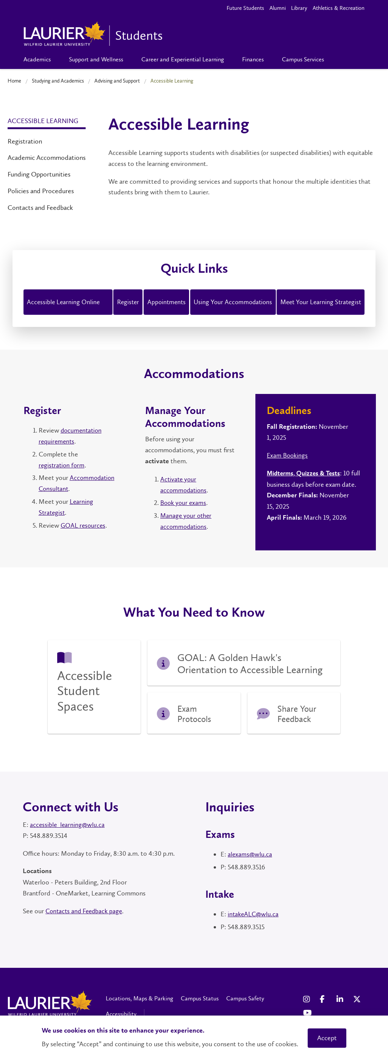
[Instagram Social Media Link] (307, 998)
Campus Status (200, 996)
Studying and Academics (58, 80)
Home (14, 80)
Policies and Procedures (41, 191)
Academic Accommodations (47, 157)
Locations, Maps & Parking (139, 996)
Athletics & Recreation (339, 8)
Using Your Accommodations (238, 301)
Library (299, 8)
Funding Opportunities (39, 174)
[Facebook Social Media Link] (324, 998)
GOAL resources (84, 524)
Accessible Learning (43, 121)
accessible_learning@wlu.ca (68, 823)
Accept (327, 1038)
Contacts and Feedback (40, 207)
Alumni (277, 8)
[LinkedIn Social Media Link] (341, 998)
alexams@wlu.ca (250, 852)
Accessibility (121, 1012)
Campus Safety (245, 996)
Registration (25, 141)
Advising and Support (117, 80)
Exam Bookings (288, 454)
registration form (62, 463)
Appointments (170, 301)
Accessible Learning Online (69, 301)
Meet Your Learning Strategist (325, 301)
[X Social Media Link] (357, 998)
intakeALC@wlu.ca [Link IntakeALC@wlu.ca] (254, 912)
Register (128, 301)
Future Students (245, 8)
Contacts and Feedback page (85, 909)
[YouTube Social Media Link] (307, 1011)
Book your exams (184, 501)
